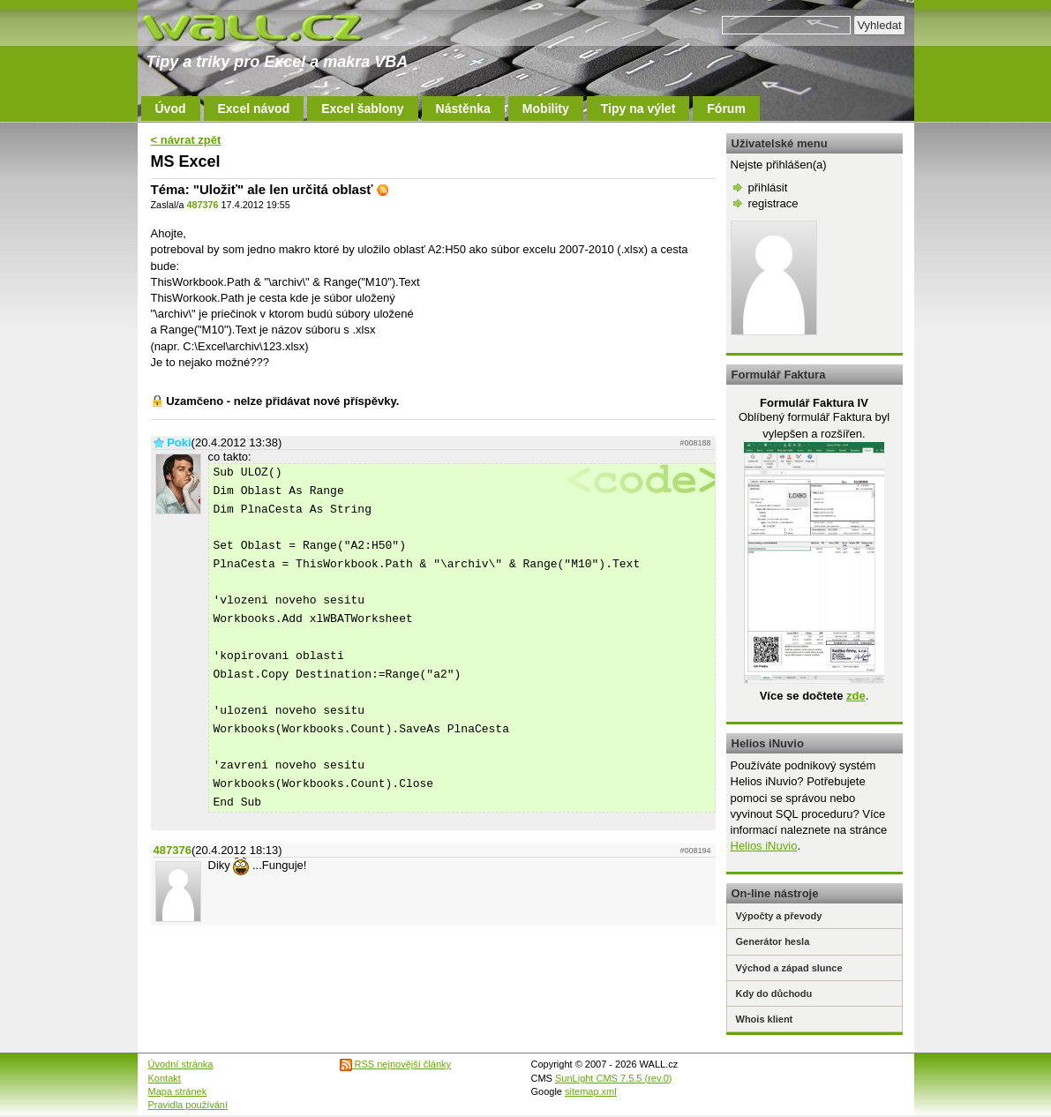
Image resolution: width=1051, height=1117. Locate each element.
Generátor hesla (773, 941)
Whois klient (764, 1019)
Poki (179, 442)
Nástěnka (463, 108)
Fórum (726, 108)
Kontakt (164, 1078)
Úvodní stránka (181, 1064)
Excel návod (254, 108)
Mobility (545, 108)
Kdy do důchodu (774, 993)
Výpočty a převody (779, 916)
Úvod (170, 108)
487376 (202, 204)
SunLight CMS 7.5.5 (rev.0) (613, 1078)
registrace (773, 203)
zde (856, 695)
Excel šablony (362, 108)
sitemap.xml (591, 1091)
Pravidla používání (188, 1104)
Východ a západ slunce (789, 968)
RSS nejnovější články (396, 1064)
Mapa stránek (177, 1091)
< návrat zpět (186, 139)
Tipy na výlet (638, 108)
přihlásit (768, 187)
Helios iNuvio (764, 845)
